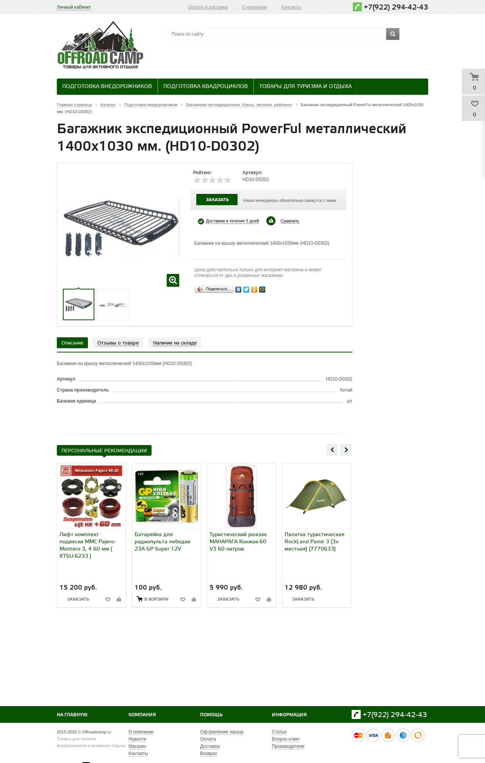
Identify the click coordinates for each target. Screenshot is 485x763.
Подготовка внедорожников (107, 86)
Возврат (208, 753)
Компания (142, 715)
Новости (137, 739)
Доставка (210, 746)
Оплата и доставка (208, 7)
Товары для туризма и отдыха (305, 86)
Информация (289, 715)
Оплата (208, 739)
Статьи (279, 732)
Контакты (291, 7)
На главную (72, 715)
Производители (288, 746)
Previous (332, 449)
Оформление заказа (221, 732)
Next (346, 449)
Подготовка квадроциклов (205, 86)
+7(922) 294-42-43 (396, 7)
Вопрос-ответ (286, 739)
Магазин (137, 746)
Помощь (211, 715)
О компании (254, 7)
